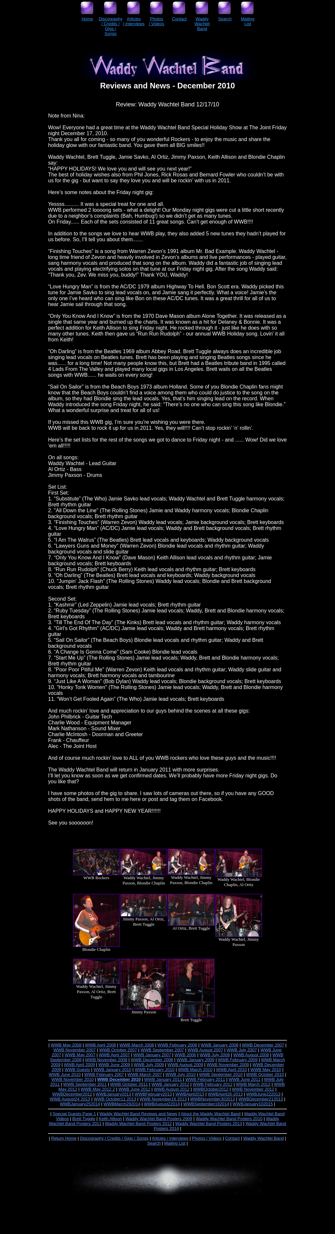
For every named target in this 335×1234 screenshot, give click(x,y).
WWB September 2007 (162, 1049)
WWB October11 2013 (115, 1099)
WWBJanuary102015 (253, 1103)
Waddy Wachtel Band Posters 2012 (138, 1123)
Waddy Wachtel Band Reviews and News (138, 1113)
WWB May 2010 (265, 1069)
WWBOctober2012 (210, 1089)
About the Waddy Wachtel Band (210, 1113)
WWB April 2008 (100, 1045)
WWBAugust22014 (162, 1103)
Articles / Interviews (170, 1138)
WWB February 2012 (212, 1084)
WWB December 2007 (263, 1045)
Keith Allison (110, 1118)
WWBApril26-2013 (225, 1094)
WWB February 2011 (205, 1079)
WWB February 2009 (237, 1059)
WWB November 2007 (74, 1049)
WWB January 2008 (219, 1045)
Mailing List (174, 1143)
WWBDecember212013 (260, 1099)
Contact (232, 1138)
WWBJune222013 (263, 1094)
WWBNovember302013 (212, 1099)
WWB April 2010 (231, 1069)
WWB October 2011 (129, 1084)
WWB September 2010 (221, 1074)
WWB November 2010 (72, 1079)
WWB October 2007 (118, 1049)
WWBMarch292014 (122, 1103)
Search (154, 1143)
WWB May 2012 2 (98, 1089)
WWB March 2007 (144, 1074)
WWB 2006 (185, 1054)
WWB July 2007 (242, 1049)
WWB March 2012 (253, 1084)
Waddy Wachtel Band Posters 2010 (229, 1118)
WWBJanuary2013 (113, 1094)
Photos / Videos (207, 1138)
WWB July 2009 (149, 1064)
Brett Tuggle (83, 1118)
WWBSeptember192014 (206, 1103)
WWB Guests (77, 1069)
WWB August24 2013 (70, 1099)
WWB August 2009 (185, 1064)
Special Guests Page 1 (74, 1113)
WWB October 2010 (265, 1074)
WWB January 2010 (113, 1069)
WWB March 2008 (136, 1045)
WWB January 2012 (170, 1084)
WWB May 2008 (66, 1045)
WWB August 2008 (251, 1054)
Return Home (64, 1138)
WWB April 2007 (114, 1054)
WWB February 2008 (177, 1045)
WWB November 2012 (253, 1089)
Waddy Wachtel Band (263, 1138)
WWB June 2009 (114, 1064)
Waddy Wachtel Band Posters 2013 (208, 1123)
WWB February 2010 (154, 1069)
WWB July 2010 (180, 1074)
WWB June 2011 (245, 1079)
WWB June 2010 (65, 1074)
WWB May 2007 (80, 1054)
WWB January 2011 (163, 1079)
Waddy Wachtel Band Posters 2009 (158, 1118)
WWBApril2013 (189, 1094)
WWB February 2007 (104, 1074)
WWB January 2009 (196, 1059)
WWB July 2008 (215, 1054)
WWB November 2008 (106, 1059)
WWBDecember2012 (72, 1094)
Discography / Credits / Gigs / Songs (114, 1138)
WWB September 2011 (85, 1084)
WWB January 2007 (152, 1054)
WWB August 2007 (205, 1049)
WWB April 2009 (79, 1064)
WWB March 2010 (195, 1069)
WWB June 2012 (134, 1089)
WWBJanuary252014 (80, 1103)
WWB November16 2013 (163, 1099)
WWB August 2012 (171, 1089)
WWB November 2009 (228, 1064)
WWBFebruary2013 (153, 1094)
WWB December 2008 (152, 1059)
